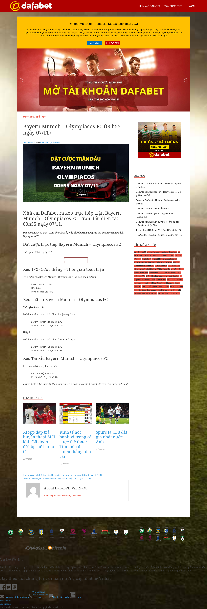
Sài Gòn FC (174, 286)
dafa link (176, 262)
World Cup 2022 (173, 293)
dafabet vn (167, 262)
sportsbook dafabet (161, 286)
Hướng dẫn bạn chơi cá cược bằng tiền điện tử (159, 235)
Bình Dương (152, 252)
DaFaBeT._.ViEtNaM (50, 142)
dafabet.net (146, 259)
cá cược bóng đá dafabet (167, 252)
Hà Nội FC (154, 269)
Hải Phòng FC (164, 269)
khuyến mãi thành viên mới (160, 272)
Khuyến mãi (112, 43)
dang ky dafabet (147, 266)
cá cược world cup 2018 (164, 255)
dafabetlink (172, 259)
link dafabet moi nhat (147, 279)
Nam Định (156, 283)
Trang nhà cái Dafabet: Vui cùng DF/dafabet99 (158, 230)
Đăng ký (94, 43)
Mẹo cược (28, 116)
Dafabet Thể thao (155, 262)
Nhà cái (190, 6)
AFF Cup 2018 (140, 252)
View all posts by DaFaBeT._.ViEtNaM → (64, 495)
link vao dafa (161, 279)
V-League (143, 293)
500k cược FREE (173, 6)
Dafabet (137, 259)
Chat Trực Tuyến (59, 596)
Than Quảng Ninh (153, 290)
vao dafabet (152, 293)
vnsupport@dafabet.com (14, 596)
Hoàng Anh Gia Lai (142, 269)
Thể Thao (41, 116)
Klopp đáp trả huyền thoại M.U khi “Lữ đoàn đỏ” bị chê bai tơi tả (39, 441)
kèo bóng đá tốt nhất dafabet (167, 276)
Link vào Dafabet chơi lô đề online (152, 208)
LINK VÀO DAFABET (149, 6)
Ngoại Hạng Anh (168, 283)
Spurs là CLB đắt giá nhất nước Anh (111, 436)
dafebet (137, 266)
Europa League (161, 266)
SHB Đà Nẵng (147, 286)
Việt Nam (162, 293)
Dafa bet (178, 255)
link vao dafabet (173, 279)
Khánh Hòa (150, 276)
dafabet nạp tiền (141, 262)
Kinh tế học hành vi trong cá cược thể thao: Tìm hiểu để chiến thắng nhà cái (76, 444)
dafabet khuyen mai (160, 259)
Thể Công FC (166, 290)
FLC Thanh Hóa (174, 266)
